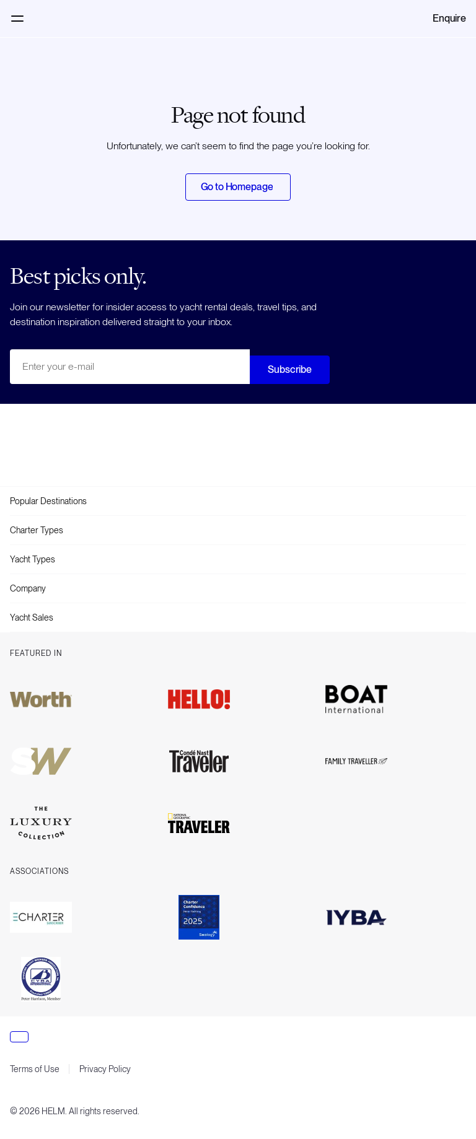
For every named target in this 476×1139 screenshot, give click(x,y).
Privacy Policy (105, 1069)
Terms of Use (35, 1069)
